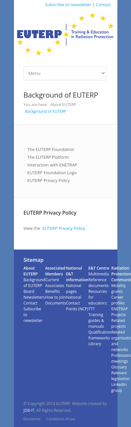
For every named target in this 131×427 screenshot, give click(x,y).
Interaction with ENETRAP (52, 165)
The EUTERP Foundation (50, 149)
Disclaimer (32, 418)
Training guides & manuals (96, 320)
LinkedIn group (119, 387)
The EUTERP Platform (48, 157)
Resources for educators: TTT (97, 300)
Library (94, 344)
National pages (73, 288)
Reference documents (98, 282)
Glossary (119, 367)
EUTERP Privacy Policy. (64, 228)
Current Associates (54, 282)
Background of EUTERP (46, 111)
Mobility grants (118, 288)
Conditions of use (60, 418)
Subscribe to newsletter (68, 4)
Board (29, 291)
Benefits (52, 291)
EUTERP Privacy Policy (48, 180)
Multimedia (98, 274)
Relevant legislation (120, 375)
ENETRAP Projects (119, 311)
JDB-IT (29, 410)
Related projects (118, 323)
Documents (55, 303)
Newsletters (34, 297)
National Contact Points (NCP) (77, 303)
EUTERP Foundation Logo (52, 173)
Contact (103, 4)
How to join (55, 297)
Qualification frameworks (99, 335)
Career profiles (118, 300)
